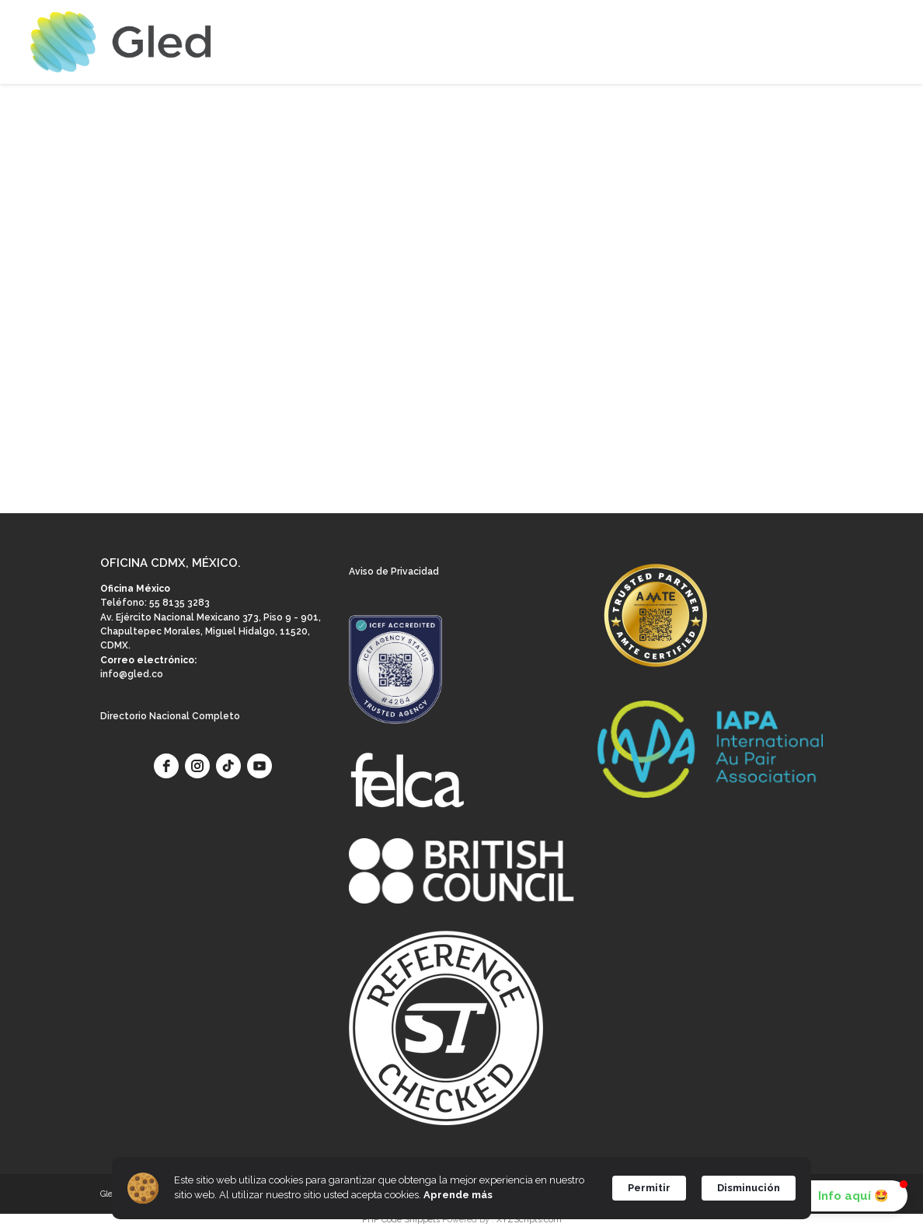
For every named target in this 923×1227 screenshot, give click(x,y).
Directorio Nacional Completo (170, 716)
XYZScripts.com (529, 1220)
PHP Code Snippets (401, 1220)
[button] (842, 1195)
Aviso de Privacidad (394, 571)
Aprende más (458, 1195)
